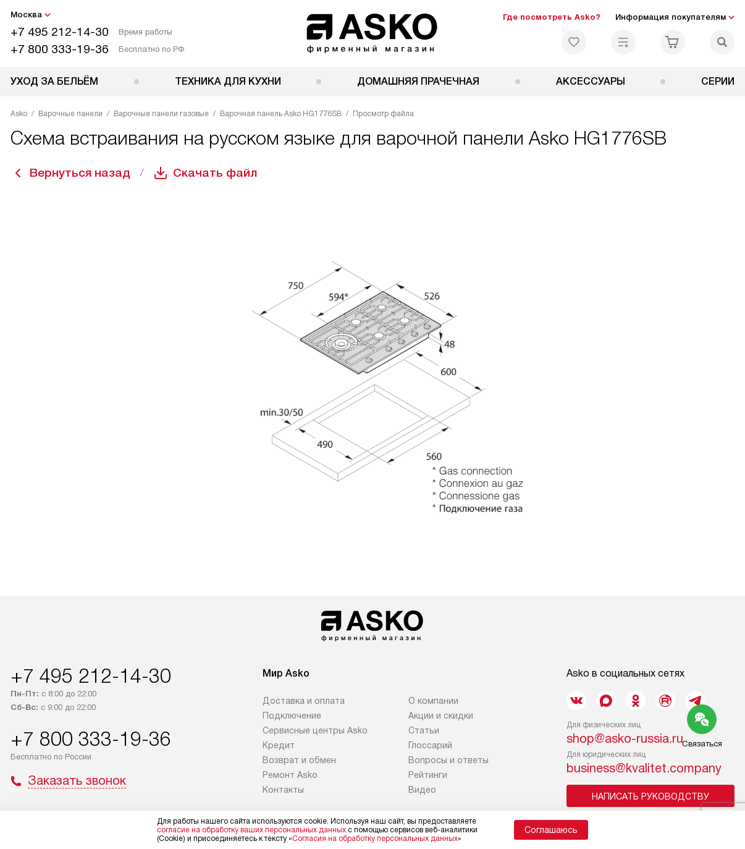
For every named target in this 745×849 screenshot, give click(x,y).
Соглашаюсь (551, 830)
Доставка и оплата (304, 701)
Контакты (283, 790)
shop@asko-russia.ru (624, 738)
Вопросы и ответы (448, 760)
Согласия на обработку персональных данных (375, 838)
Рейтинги (427, 775)
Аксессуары (590, 81)
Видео (422, 790)
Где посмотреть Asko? (551, 17)
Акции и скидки (440, 715)
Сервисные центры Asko (315, 730)
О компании (433, 701)
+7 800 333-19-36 (60, 49)
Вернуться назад (82, 173)
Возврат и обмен (299, 760)
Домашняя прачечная (418, 81)
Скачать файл (220, 173)
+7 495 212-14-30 (60, 31)
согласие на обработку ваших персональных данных (251, 830)
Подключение (292, 715)
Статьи (423, 730)
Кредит (279, 745)
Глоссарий (430, 745)
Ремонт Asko (290, 775)
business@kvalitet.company (644, 768)
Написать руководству (650, 796)
